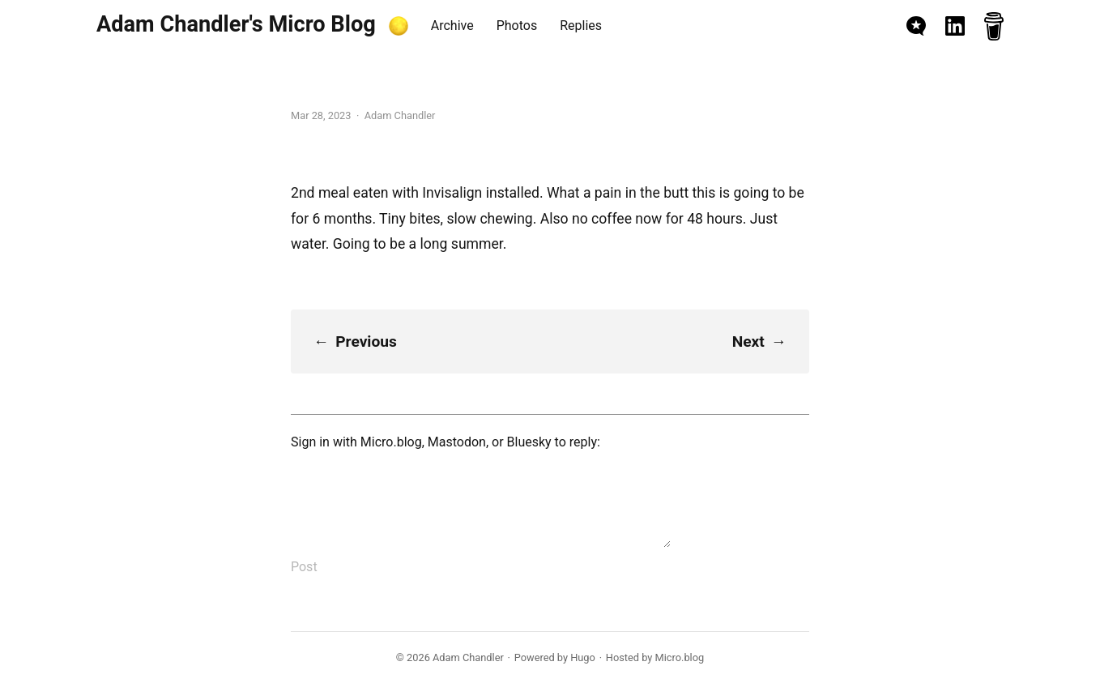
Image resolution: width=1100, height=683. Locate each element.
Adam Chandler (468, 657)
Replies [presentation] (581, 25)
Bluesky (529, 442)
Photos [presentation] (517, 25)
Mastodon (457, 442)
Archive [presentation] (452, 25)
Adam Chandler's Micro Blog (236, 24)
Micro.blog (391, 442)
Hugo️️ (582, 657)
